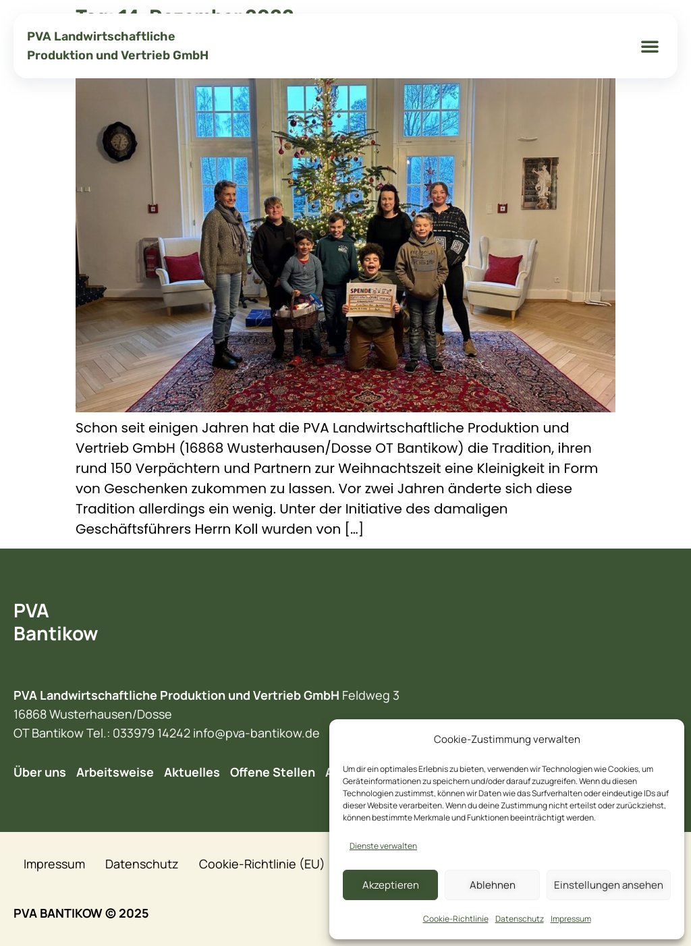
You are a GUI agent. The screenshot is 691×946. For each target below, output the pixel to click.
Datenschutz (519, 918)
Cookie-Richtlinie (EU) (262, 864)
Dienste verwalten (383, 846)
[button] (650, 46)
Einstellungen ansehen (608, 885)
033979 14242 (151, 733)
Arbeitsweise (115, 772)
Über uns (39, 772)
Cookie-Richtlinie (456, 918)
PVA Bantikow (55, 621)
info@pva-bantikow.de (256, 733)
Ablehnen (493, 885)
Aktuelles (192, 772)
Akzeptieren (390, 885)
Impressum (571, 918)
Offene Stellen (272, 772)
